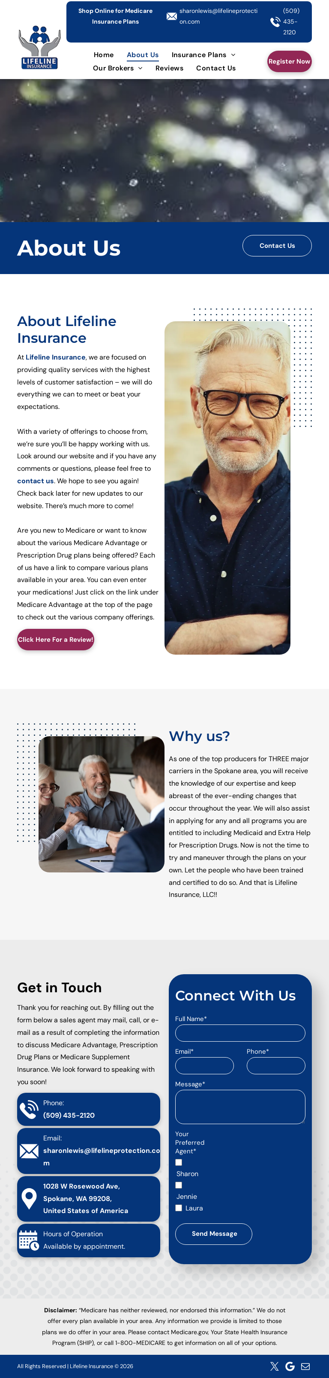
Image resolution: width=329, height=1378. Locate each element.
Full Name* (191, 1019)
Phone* (258, 1051)
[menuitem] (103, 54)
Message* (190, 1084)
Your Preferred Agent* (189, 1142)
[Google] (290, 1366)
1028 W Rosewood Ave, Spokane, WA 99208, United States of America (85, 1199)
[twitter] (274, 1366)
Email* (184, 1051)
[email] (305, 1366)
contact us (35, 480)
